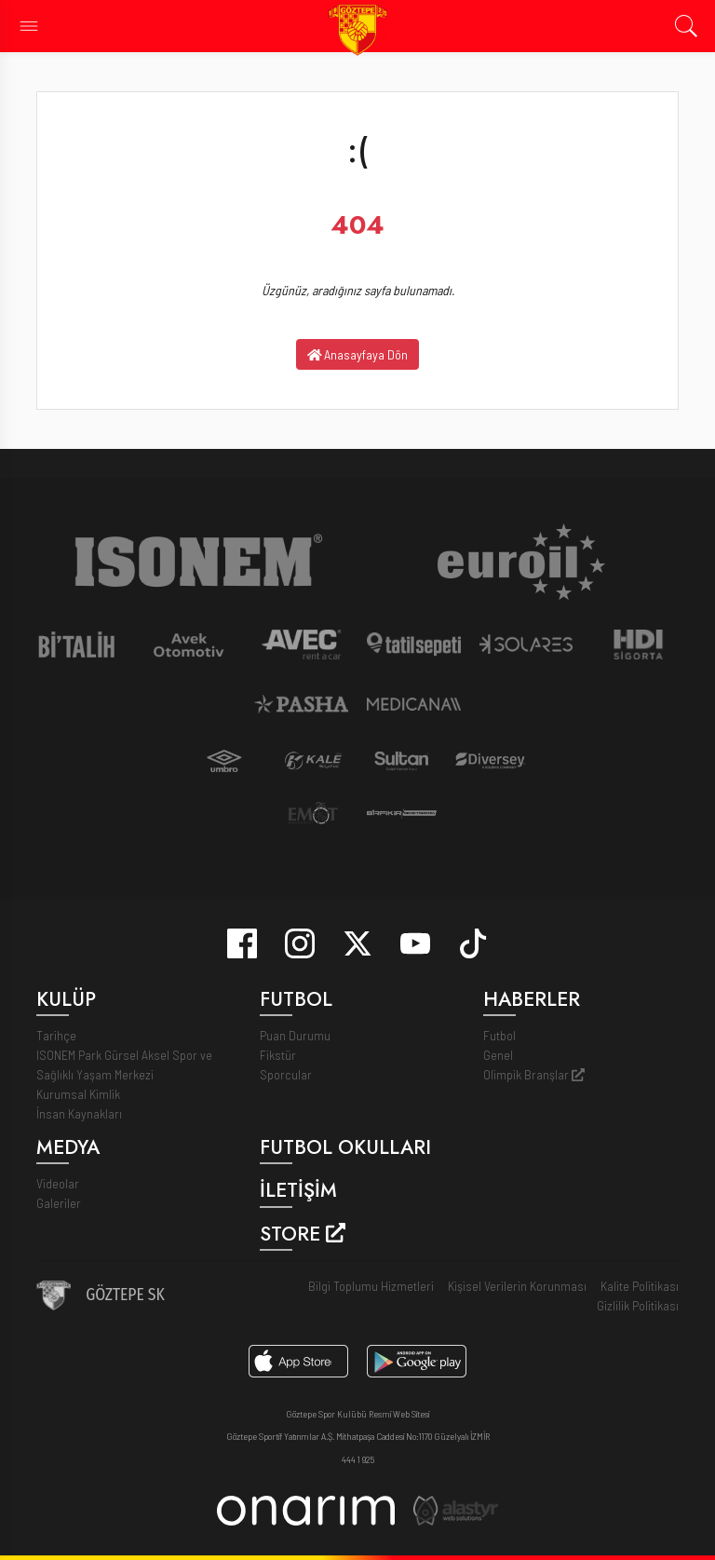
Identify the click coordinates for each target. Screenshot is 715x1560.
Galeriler (58, 1203)
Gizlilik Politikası (638, 1305)
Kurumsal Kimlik (78, 1094)
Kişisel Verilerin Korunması (517, 1286)
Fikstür (278, 1055)
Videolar (57, 1183)
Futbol (499, 1035)
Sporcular (286, 1074)
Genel (498, 1055)
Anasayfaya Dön (358, 354)
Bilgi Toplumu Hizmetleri (371, 1286)
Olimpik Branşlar (534, 1074)
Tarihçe (56, 1035)
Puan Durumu (295, 1035)
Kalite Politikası (639, 1286)
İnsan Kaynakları (79, 1113)
